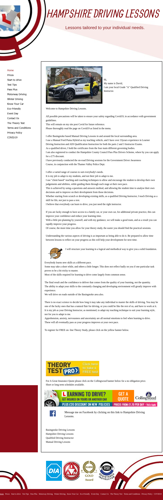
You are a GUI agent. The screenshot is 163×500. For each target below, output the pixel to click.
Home (10, 70)
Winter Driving (15, 99)
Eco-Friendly (14, 109)
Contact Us (13, 118)
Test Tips (12, 85)
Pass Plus (12, 90)
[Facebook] (53, 413)
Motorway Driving (17, 94)
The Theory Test (16, 123)
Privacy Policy (14, 133)
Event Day (12, 114)
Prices (10, 75)
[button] (54, 471)
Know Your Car (15, 104)
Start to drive (14, 80)
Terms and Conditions (19, 128)
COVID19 (12, 137)
